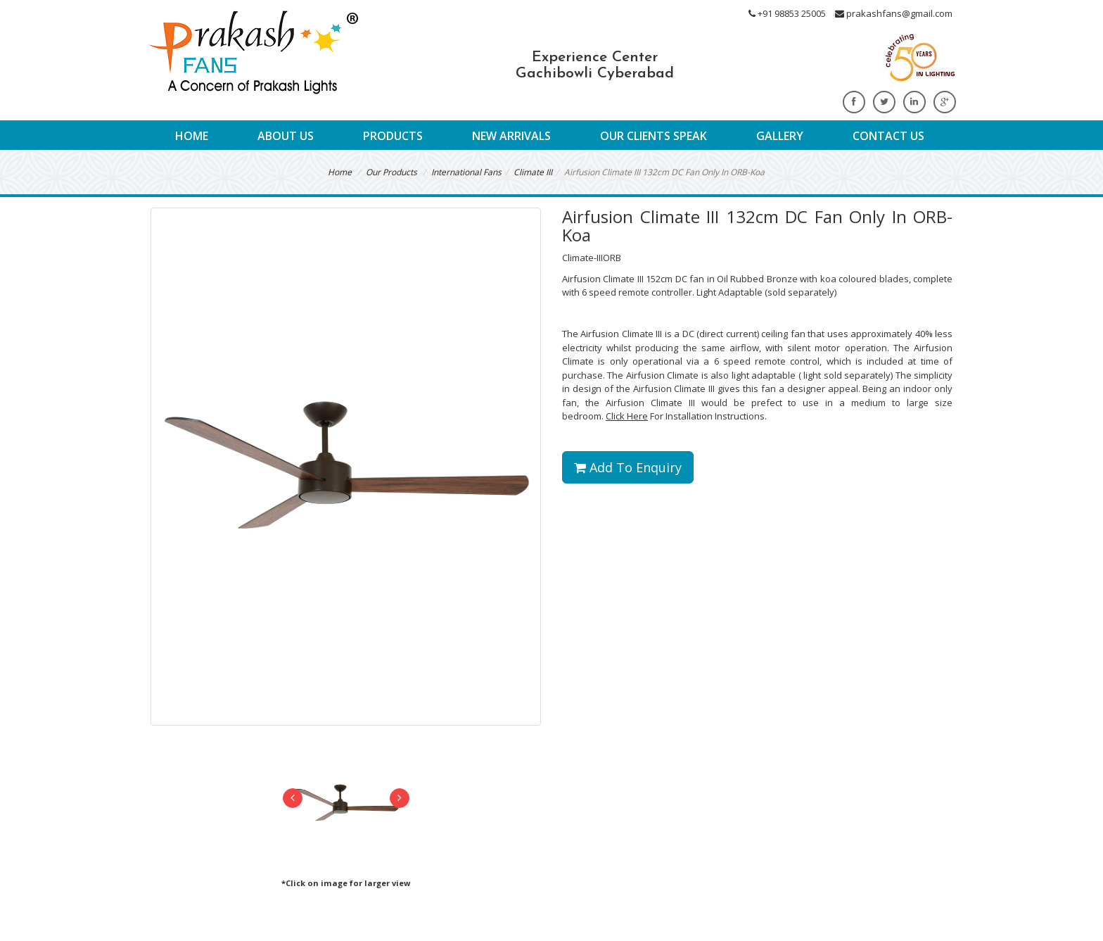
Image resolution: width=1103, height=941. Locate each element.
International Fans (466, 172)
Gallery (779, 136)
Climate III (533, 172)
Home (191, 136)
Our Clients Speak (653, 136)
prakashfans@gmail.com (893, 13)
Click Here (627, 416)
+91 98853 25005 (787, 13)
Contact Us (888, 136)
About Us (285, 136)
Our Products (391, 172)
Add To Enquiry (628, 467)
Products (393, 136)
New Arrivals (511, 136)
